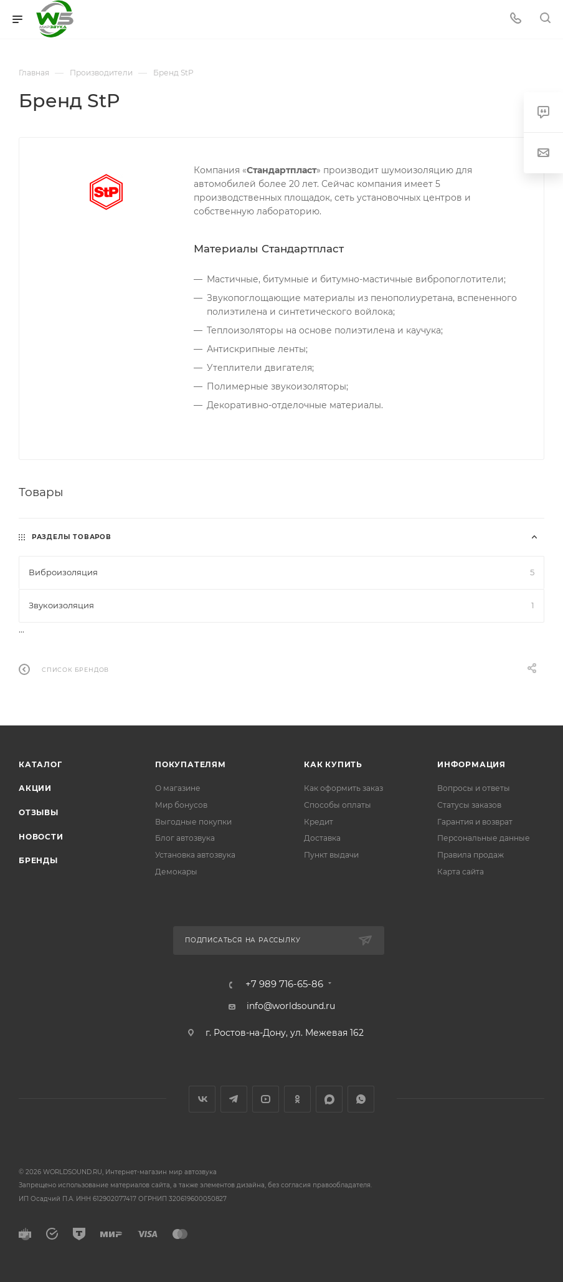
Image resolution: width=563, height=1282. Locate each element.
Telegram (233, 1099)
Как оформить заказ (343, 788)
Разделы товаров (71, 537)
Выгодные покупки (193, 821)
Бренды (38, 860)
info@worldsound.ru (291, 1006)
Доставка (322, 838)
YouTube (265, 1099)
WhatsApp (361, 1099)
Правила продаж (470, 854)
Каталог (40, 764)
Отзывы (39, 812)
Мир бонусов (181, 805)
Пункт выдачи (331, 854)
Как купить (333, 764)
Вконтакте (202, 1099)
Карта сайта (460, 871)
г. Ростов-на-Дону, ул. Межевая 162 (285, 1032)
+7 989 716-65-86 (284, 984)
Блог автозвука (185, 838)
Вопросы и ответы (473, 788)
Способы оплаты (337, 805)
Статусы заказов (469, 805)
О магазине (178, 788)
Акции (35, 788)
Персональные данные (483, 838)
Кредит (318, 821)
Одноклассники (297, 1099)
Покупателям (190, 764)
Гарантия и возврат (475, 821)
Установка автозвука (195, 854)
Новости (41, 836)
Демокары (176, 871)
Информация (471, 764)
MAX (329, 1099)
